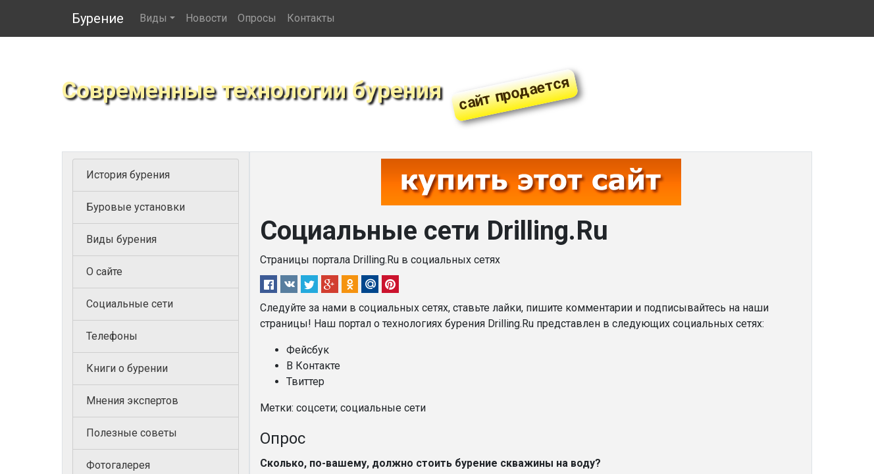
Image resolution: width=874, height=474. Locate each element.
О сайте (104, 271)
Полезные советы (131, 433)
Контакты (311, 18)
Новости (206, 18)
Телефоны (112, 336)
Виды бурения (121, 239)
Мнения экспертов (132, 400)
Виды (153, 18)
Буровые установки (135, 207)
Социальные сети (129, 304)
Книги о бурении (127, 368)
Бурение (98, 18)
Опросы (257, 18)
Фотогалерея (118, 465)
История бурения (128, 175)
